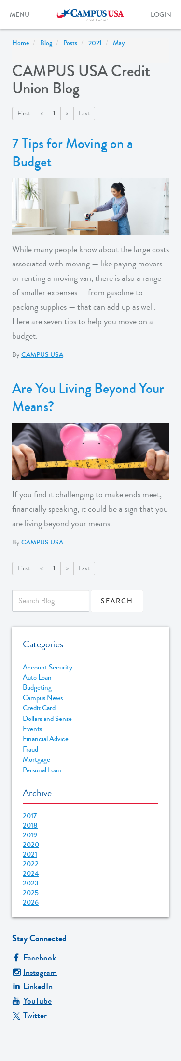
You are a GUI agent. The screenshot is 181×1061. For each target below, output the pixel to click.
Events (32, 729)
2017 (30, 816)
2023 (31, 883)
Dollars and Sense (47, 719)
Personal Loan (42, 770)
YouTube (32, 1001)
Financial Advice (46, 739)
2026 (31, 902)
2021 (30, 854)
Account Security (47, 667)
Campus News (43, 698)
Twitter (29, 1015)
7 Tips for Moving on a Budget (72, 153)
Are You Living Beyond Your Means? (88, 398)
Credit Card (39, 708)
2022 (31, 864)
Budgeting (37, 687)
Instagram (34, 972)
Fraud (30, 750)
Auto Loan (37, 677)
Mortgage (36, 760)
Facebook (34, 957)
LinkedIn (32, 986)
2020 (31, 844)
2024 (31, 873)
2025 (31, 892)
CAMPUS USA (42, 355)
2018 (30, 825)
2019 (30, 835)
